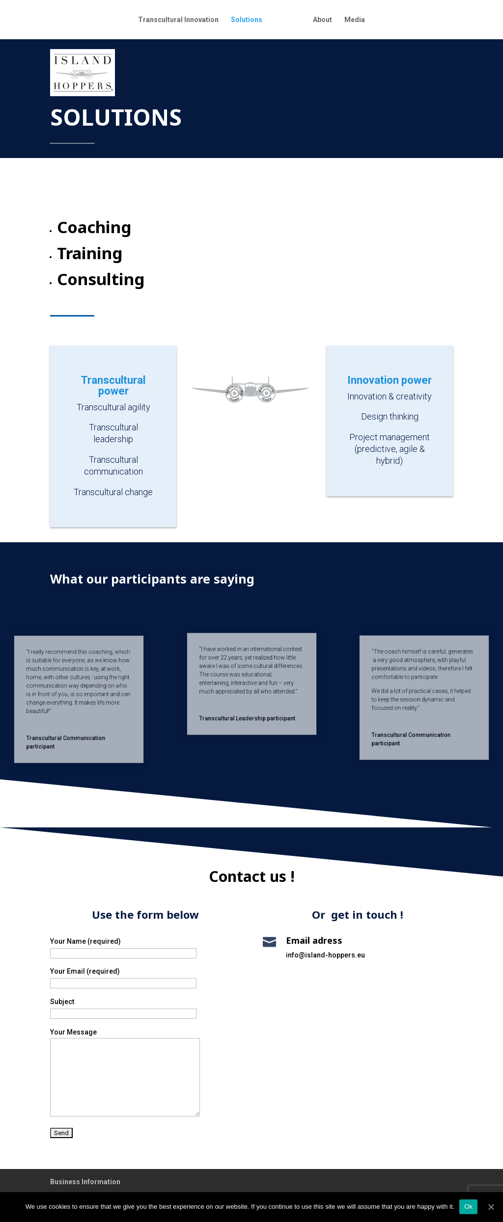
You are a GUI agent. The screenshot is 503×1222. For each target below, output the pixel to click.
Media (354, 20)
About (322, 20)
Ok (468, 1206)
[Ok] (491, 1207)
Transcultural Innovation (178, 20)
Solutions (246, 20)
